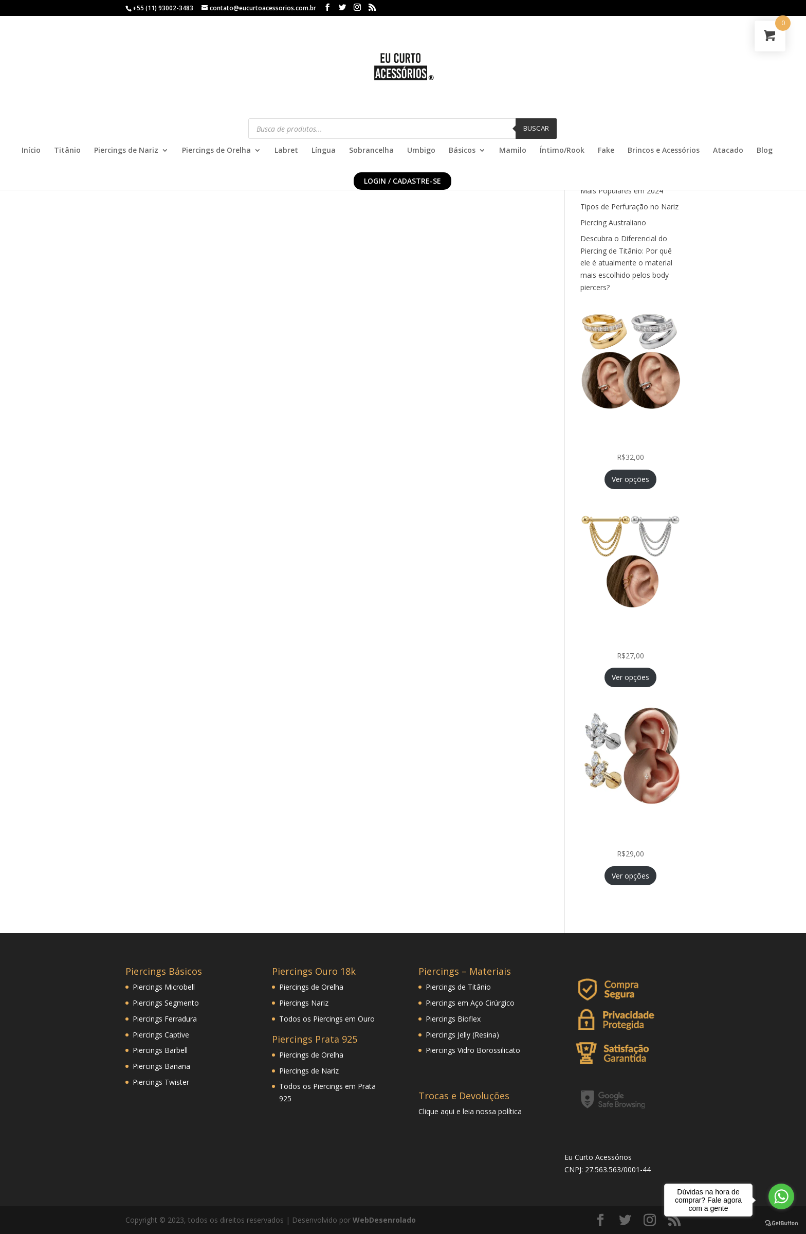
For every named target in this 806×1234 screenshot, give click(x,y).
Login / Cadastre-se (402, 181)
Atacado (728, 151)
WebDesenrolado (384, 1220)
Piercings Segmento (166, 1003)
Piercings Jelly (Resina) (462, 1035)
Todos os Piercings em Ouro (327, 1019)
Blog (765, 151)
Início (31, 151)
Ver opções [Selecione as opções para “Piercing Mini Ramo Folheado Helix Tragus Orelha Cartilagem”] (630, 876)
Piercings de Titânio (458, 987)
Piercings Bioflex (453, 1019)
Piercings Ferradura (165, 1019)
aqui (447, 1111)
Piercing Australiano (613, 222)
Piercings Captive (161, 1035)
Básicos (462, 151)
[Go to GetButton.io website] (781, 1223)
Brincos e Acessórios (664, 151)
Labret (286, 151)
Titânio (67, 151)
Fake (606, 151)
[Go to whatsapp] (781, 1196)
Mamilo (512, 151)
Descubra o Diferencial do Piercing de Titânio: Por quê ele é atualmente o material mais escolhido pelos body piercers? (626, 263)
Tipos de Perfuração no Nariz (629, 206)
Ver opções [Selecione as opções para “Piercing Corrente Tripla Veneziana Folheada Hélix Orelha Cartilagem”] (630, 677)
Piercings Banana (161, 1066)
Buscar (536, 128)
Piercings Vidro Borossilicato (473, 1050)
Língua (324, 151)
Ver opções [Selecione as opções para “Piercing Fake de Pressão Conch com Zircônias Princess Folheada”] (630, 479)
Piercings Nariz (303, 1003)
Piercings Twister (161, 1082)
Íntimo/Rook (562, 151)
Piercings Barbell (160, 1050)
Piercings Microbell (164, 987)
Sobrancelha (371, 151)
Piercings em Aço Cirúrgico (470, 1003)
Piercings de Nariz (126, 151)
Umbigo (421, 151)
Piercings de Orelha (216, 151)
